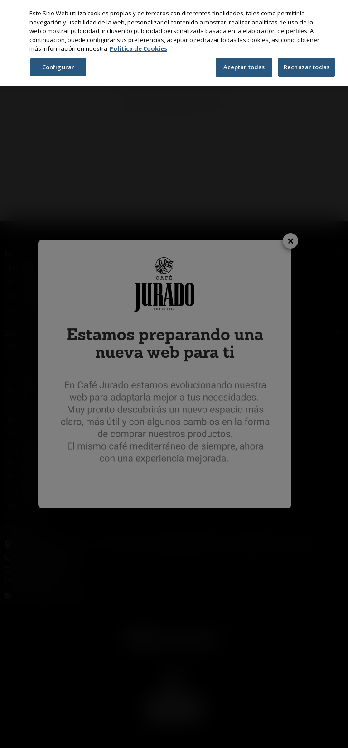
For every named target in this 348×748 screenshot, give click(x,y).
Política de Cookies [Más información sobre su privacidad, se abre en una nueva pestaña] (138, 48)
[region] (174, 43)
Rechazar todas (306, 67)
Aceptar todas (244, 67)
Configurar (58, 67)
